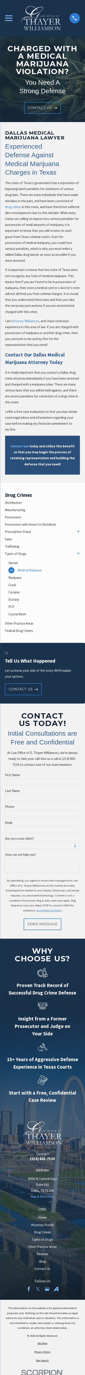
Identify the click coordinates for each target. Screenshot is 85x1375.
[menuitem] (42, 502)
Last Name (12, 791)
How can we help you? (20, 855)
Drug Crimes (42, 1232)
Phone (9, 807)
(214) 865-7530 (42, 1159)
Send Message (42, 924)
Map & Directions (42, 1196)
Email (8, 823)
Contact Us (42, 1269)
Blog (42, 1261)
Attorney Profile (42, 1225)
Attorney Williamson (25, 321)
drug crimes (13, 207)
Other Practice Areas (42, 1247)
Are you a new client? (19, 839)
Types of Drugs (42, 1239)
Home (42, 1217)
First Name (12, 775)
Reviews (42, 1254)
